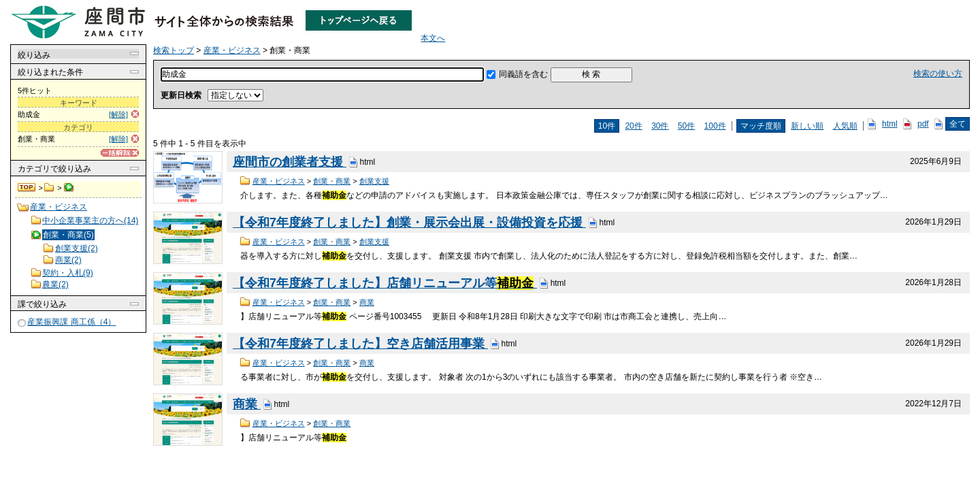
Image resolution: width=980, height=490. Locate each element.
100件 (715, 126)
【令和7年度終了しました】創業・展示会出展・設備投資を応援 (409, 222)
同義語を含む (523, 74)
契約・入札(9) (67, 273)
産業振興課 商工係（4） (71, 322)
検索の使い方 (937, 73)
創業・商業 (331, 181)
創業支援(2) (76, 248)
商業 (366, 302)
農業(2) (55, 284)
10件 (606, 126)
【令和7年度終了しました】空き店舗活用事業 (360, 343)
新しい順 (807, 126)
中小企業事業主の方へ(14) (90, 220)
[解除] (118, 114)
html (890, 124)
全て (957, 124)
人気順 (845, 126)
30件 (659, 126)
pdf (923, 124)
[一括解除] (120, 153)
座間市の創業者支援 (289, 162)
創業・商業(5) (68, 235)
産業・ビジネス (49, 188)
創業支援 (374, 181)
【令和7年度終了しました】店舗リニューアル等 (385, 283)
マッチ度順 (760, 126)
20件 (633, 126)
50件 (686, 126)
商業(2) (68, 260)
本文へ (433, 38)
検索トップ (27, 188)
